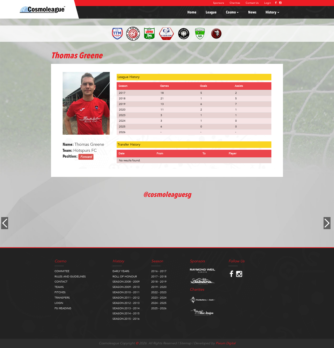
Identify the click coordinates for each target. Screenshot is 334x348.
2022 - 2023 (159, 292)
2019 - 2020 (159, 287)
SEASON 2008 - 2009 (126, 281)
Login (267, 3)
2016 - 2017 (159, 271)
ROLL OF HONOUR (124, 276)
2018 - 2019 (159, 281)
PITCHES (60, 292)
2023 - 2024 (159, 297)
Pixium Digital (225, 343)
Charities (235, 3)
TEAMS (59, 287)
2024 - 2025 (159, 303)
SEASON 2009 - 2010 (126, 287)
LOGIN (59, 303)
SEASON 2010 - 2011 (126, 292)
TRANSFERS (62, 297)
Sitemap (185, 343)
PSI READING (63, 308)
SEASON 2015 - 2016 (126, 319)
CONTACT (61, 281)
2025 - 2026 (159, 308)
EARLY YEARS (120, 271)
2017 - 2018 (159, 276)
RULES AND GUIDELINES (70, 276)
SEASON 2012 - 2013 (126, 303)
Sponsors (218, 3)
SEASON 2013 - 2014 (126, 308)
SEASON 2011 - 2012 (126, 297)
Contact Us (252, 3)
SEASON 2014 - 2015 (126, 313)
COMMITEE (62, 271)
